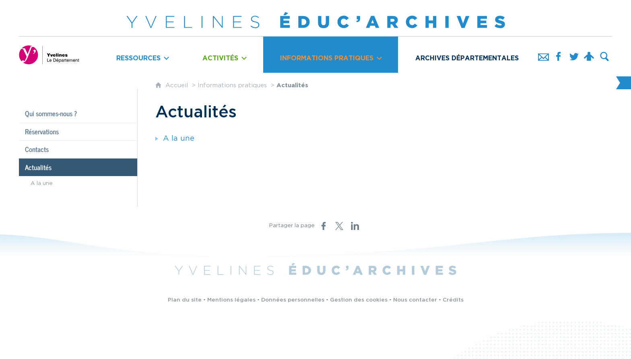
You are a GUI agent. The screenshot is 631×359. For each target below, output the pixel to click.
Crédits (453, 299)
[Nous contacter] (543, 55)
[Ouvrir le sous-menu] (142, 55)
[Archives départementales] (467, 55)
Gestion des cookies (359, 299)
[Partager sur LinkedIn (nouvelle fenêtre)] (355, 226)
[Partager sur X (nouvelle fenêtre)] (339, 226)
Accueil (177, 85)
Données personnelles (292, 299)
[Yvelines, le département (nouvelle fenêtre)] (49, 55)
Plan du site (185, 299)
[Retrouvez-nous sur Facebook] (558, 55)
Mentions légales (231, 299)
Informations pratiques (232, 85)
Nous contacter (415, 299)
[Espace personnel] (589, 55)
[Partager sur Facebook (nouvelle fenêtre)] (323, 226)
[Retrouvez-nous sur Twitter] (574, 55)
